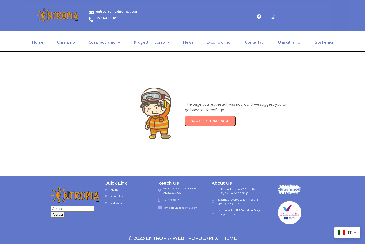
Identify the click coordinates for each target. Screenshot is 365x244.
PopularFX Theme (212, 238)
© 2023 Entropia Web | (158, 238)
